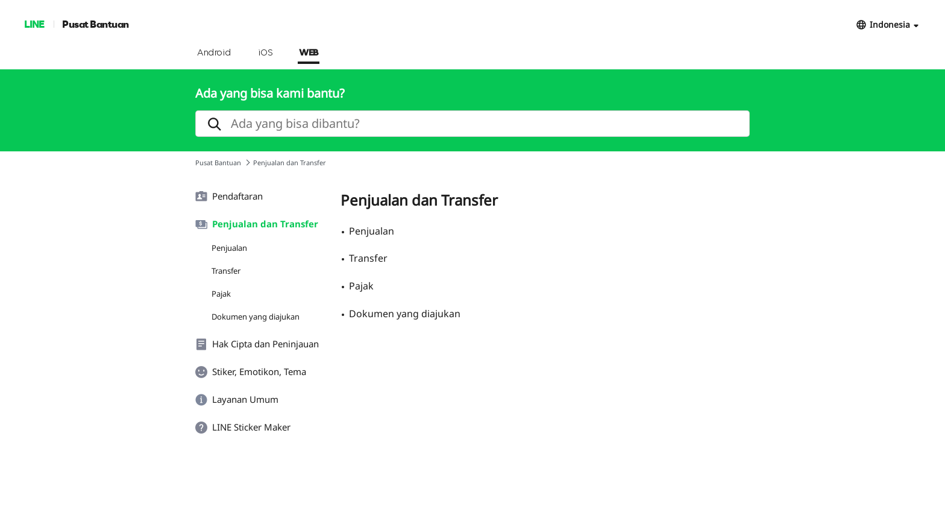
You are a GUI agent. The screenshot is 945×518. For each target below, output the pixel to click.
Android (214, 53)
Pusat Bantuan (95, 23)
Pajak (221, 293)
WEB (308, 53)
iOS (265, 53)
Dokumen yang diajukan (256, 316)
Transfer (226, 270)
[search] (472, 123)
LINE (34, 23)
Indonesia (890, 24)
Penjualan (229, 247)
